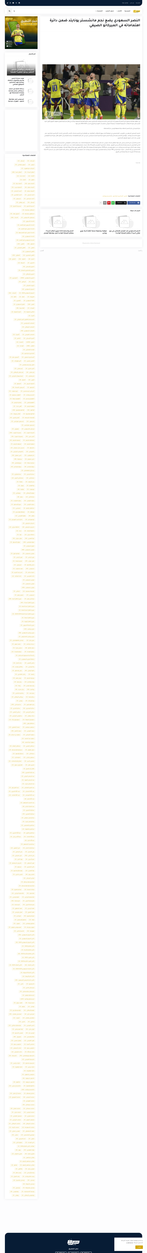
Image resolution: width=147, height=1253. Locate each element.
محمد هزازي (29, 1116)
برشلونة (18, 459)
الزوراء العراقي (29, 285)
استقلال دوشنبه (28, 210)
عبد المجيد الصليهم (27, 802)
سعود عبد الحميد (28, 738)
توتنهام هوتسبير (18, 512)
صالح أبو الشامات (15, 761)
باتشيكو (30, 448)
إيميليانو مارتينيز (28, 440)
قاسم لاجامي (19, 931)
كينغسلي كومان (28, 1018)
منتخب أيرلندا (14, 1127)
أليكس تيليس (29, 361)
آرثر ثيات (30, 161)
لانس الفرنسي (29, 1025)
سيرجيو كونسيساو (15, 750)
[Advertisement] (91, 48)
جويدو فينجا (17, 561)
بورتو (21, 485)
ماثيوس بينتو (29, 1048)
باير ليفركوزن (29, 455)
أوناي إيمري (14, 417)
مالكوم (16, 1082)
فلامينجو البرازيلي (28, 897)
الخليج (12, 259)
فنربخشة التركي (28, 904)
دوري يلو (30, 640)
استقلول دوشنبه (28, 213)
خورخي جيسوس (28, 583)
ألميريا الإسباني (29, 338)
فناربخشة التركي (28, 901)
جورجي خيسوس (28, 553)
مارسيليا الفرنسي (28, 1059)
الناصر (17, 338)
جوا (19, 534)
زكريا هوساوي (29, 704)
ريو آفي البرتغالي (17, 697)
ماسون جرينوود (28, 1078)
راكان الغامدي (20, 674)
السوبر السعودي (28, 289)
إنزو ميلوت (13, 391)
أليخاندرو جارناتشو (118, 196)
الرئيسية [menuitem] (127, 11)
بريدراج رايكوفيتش (28, 470)
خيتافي (17, 591)
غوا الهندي (30, 870)
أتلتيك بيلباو (29, 187)
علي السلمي (17, 851)
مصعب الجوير (29, 1120)
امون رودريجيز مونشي (27, 364)
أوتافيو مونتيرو (18, 410)
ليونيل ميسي (16, 1040)
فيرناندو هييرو (29, 916)
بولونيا (21, 489)
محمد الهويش (28, 1101)
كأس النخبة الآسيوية (27, 972)
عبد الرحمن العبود (28, 780)
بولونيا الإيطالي (29, 493)
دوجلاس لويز (29, 599)
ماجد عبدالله (29, 1052)
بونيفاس (16, 493)
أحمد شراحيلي (29, 198)
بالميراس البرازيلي (17, 451)
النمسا (20, 342)
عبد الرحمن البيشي (28, 776)
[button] (14, 11)
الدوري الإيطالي (28, 274)
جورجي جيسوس (28, 549)
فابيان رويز (30, 874)
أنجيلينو (17, 383)
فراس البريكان (29, 878)
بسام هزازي (16, 474)
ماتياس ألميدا (29, 1044)
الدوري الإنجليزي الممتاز (26, 270)
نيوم (18, 1150)
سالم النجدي (15, 708)
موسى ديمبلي (15, 1131)
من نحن (132, 3)
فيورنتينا (30, 931)
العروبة (31, 296)
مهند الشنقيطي (28, 1131)
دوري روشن (29, 629)
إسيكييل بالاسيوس (27, 217)
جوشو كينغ (15, 553)
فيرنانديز (17, 916)
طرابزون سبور (17, 765)
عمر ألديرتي (30, 859)
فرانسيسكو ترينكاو (27, 882)
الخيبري (31, 263)
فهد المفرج (29, 912)
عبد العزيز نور (14, 787)
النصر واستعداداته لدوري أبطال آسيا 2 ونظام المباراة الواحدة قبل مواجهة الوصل (58, 232)
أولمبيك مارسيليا (28, 417)
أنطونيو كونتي (29, 402)
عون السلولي (29, 863)
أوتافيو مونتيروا (28, 414)
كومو (22, 1006)
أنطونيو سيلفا (15, 398)
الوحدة (20, 346)
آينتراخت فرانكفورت (27, 168)
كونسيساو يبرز (15, 1010)
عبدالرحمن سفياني (28, 817)
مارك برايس (15, 1063)
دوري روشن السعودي (26, 632)
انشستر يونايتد (29, 395)
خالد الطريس (29, 576)
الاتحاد (14, 217)
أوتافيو (30, 410)
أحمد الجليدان (17, 191)
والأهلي (19, 1169)
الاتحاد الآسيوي (28, 221)
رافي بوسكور (17, 670)
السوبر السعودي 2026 (26, 293)
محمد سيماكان (28, 1104)
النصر (125, 196)
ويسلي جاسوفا (28, 1184)
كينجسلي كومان (15, 1014)
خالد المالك (16, 576)
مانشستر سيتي (15, 1086)
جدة (18, 531)
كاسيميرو (30, 984)
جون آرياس (30, 557)
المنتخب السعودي (27, 330)
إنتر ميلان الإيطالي (17, 372)
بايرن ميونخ (16, 455)
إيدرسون (30, 421)
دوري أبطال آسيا (15, 599)
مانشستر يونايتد (107, 196)
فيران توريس (17, 912)
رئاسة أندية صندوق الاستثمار (25, 655)
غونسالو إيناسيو (16, 870)
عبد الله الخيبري (14, 791)
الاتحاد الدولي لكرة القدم (26, 229)
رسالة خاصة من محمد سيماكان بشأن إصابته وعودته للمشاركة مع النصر (16, 92)
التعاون (16, 255)
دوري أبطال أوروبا (28, 621)
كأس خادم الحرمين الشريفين (24, 980)
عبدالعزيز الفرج (29, 833)
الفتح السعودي (19, 304)
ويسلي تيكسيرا (18, 1180)
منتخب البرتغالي (14, 1123)
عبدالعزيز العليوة (28, 829)
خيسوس (30, 595)
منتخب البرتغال (28, 1123)
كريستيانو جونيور (28, 995)
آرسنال (21, 161)
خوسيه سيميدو (28, 591)
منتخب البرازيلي (15, 1120)
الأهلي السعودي (28, 251)
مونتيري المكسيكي (27, 1135)
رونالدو (30, 689)
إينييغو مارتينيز (16, 444)
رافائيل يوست (18, 666)
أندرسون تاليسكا (18, 387)
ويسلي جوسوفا (28, 1187)
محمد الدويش (28, 1097)
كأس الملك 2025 (16, 965)
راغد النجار (17, 663)
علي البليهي (15, 848)
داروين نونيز (19, 595)
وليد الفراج (15, 1176)
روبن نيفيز (17, 678)
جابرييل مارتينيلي (28, 527)
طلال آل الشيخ (29, 768)
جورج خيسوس (29, 546)
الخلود (22, 259)
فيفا (31, 919)
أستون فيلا (14, 213)
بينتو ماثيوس (29, 504)
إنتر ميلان (30, 372)
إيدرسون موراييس (28, 425)
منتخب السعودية (28, 1127)
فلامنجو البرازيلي (18, 893)
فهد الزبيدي (29, 908)
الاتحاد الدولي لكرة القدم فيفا (25, 232)
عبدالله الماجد (29, 836)
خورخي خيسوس (28, 587)
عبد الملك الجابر (28, 806)
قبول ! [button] (139, 1247)
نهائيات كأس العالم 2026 (26, 1146)
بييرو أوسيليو (16, 504)
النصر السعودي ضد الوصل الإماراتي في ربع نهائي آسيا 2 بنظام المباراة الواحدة (124, 232)
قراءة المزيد (129, 1243)
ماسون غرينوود (28, 1082)
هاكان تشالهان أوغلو (27, 1165)
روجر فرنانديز (29, 682)
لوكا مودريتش (17, 1029)
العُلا (13, 296)
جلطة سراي (29, 534)
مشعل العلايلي (16, 1116)
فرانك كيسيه (29, 889)
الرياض (22, 281)
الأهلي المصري (28, 255)
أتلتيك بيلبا (17, 183)
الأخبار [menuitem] (120, 11)
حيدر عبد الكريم (17, 572)
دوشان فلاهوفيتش (16, 640)
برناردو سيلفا (29, 463)
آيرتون (31, 164)
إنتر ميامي (18, 368)
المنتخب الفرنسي (28, 334)
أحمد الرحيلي (29, 195)
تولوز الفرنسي (20, 515)
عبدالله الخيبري (15, 833)
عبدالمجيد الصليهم (27, 844)
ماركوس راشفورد (28, 1074)
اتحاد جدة (21, 176)
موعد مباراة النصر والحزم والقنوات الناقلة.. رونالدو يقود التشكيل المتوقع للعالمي (15, 81)
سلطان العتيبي (28, 746)
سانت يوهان (29, 716)
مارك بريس (29, 1067)
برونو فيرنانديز (16, 466)
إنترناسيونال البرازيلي (16, 376)
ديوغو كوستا (16, 651)
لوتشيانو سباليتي (15, 1025)
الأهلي (20, 244)
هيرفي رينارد (29, 1169)
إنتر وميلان (30, 376)
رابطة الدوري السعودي (26, 659)
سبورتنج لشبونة (28, 719)
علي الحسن (29, 851)
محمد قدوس (29, 1112)
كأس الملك (29, 965)
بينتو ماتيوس (29, 500)
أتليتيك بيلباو (29, 191)
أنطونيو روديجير (28, 398)
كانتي (20, 984)
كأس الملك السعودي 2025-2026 (23, 969)
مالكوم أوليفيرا (29, 1086)
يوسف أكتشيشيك (28, 1191)
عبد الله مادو (29, 799)
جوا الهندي (29, 538)
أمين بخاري (30, 368)
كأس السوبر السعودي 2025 (25, 942)
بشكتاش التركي (17, 478)
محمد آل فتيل (15, 1093)
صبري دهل (30, 765)
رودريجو (17, 682)
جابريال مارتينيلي (28, 523)
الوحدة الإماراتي (28, 349)
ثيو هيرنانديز (30, 519)
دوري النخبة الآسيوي (27, 625)
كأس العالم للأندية (28, 950)
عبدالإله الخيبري (28, 810)
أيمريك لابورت (29, 432)
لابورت (16, 1018)
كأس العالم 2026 (28, 946)
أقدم (42, 251)
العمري (17, 300)
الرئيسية (138, 3)
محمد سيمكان (28, 1108)
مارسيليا (13, 1055)
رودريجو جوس (29, 685)
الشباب (12, 293)
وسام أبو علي (29, 1172)
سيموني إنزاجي (29, 757)
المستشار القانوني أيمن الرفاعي (24, 319)
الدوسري (13, 278)
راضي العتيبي (29, 663)
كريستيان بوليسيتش (27, 991)
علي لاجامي (29, 855)
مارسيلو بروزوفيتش (27, 1055)
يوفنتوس (14, 1191)
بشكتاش (30, 478)
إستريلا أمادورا (16, 206)
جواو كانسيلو (15, 542)
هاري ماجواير (17, 1153)
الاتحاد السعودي (28, 236)
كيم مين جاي (29, 1014)
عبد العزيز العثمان (28, 787)
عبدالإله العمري (28, 814)
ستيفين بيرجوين (28, 727)
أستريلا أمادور (29, 206)
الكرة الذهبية (16, 312)
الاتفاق (30, 244)
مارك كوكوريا (17, 1067)
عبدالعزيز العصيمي (27, 825)
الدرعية (21, 263)
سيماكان (30, 753)
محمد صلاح (15, 1108)
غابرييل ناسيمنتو (15, 863)
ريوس (19, 700)
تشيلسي (16, 508)
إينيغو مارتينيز (29, 444)
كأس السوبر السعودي (26, 935)
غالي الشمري (29, 867)
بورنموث (30, 489)
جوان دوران (17, 538)
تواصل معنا (125, 3)
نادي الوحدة (29, 1142)
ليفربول (17, 1036)
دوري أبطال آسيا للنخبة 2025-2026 (23, 614)
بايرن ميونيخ (29, 459)
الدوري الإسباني (28, 266)
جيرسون (17, 565)
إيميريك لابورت (17, 436)
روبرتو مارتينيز (29, 678)
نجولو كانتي (17, 1142)
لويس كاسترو (17, 1033)
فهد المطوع (17, 908)
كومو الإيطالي (29, 1010)
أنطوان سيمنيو (15, 395)
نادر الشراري (20, 1138)
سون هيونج (29, 750)
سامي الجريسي (28, 712)
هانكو (14, 1165)
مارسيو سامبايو (28, 1063)
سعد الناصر (16, 731)
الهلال (30, 346)
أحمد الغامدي (17, 195)
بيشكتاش (30, 497)
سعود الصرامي (28, 734)
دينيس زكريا (17, 648)
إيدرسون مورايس (17, 421)
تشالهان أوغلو (29, 508)
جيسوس (30, 568)
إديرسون (17, 198)
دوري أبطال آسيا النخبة (26, 606)
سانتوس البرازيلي (16, 716)
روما (18, 685)
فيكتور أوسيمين (20, 919)
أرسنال (31, 202)
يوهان (16, 1195)
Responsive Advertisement (91, 243)
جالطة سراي (14, 527)
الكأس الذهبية (29, 312)
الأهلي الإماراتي (20, 247)
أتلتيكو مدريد (17, 187)
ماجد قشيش (17, 1052)
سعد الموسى (29, 731)
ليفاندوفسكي (29, 1036)
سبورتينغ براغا (14, 719)
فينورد (17, 923)
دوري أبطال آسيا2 (28, 617)
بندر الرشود (30, 481)
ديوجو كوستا (29, 651)
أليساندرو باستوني (28, 357)
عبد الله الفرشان (28, 795)
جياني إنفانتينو (29, 565)
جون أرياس (18, 557)
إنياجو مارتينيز (16, 402)
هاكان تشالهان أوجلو (27, 1161)
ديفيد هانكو (29, 648)
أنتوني (31, 380)
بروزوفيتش (16, 463)
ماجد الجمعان (16, 1048)
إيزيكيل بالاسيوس (28, 429)
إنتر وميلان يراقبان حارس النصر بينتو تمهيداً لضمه (22, 71)
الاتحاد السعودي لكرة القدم (25, 240)
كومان (31, 1006)
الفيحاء (31, 308)
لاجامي (31, 1021)
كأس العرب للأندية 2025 (26, 961)
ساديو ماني (16, 704)
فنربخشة (15, 901)
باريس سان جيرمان (17, 448)
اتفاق (31, 179)
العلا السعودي (29, 300)
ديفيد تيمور (16, 644)
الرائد (31, 281)
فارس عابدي (17, 874)
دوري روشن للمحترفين (26, 636)
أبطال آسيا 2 (29, 172)
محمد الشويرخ (14, 1097)
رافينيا (31, 674)
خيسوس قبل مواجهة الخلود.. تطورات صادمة (16, 100)
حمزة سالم (30, 572)
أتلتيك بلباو (29, 183)
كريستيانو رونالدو (27, 999)
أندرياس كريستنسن (27, 391)
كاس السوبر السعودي (26, 938)
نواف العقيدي (29, 1150)
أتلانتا (23, 179)
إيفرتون (15, 429)
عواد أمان (18, 859)
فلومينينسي (14, 897)
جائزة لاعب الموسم (15, 519)
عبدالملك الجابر (28, 848)
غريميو (18, 867)
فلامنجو (30, 893)
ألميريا (16, 334)
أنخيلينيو (30, 387)
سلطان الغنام (15, 746)
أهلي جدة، (17, 406)
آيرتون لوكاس (20, 164)
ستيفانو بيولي (28, 723)
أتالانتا (31, 176)
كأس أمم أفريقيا (28, 976)
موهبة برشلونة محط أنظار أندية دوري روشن (93, 232)
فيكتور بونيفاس (28, 923)
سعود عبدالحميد (28, 742)
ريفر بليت (30, 693)
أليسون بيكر (14, 357)
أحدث (139, 251)
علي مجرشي (17, 855)
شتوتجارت (16, 757)
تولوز (31, 515)
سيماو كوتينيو (18, 753)
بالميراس (30, 451)
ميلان (15, 1135)
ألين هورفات (16, 361)
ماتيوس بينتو (16, 1044)
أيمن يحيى (30, 436)
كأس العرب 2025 (28, 957)
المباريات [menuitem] (100, 11)
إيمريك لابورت (15, 432)
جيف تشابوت (18, 568)
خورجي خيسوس (28, 580)
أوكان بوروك (15, 414)
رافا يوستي (30, 666)
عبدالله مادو (29, 840)
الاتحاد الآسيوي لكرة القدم (26, 225)
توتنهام (31, 512)
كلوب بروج (18, 1002)
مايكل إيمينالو (29, 1093)
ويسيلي (16, 1187)
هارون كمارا (29, 1153)
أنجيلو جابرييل (29, 383)
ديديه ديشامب (29, 644)
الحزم (31, 259)
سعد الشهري (14, 727)
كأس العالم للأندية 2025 (26, 953)
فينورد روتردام (29, 927)
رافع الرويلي (29, 670)
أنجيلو (22, 380)
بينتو (20, 497)
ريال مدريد (19, 689)
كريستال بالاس (28, 987)
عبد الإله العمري (28, 772)
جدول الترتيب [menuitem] (109, 11)
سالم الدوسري (28, 708)
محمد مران (16, 1112)
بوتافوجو (30, 485)
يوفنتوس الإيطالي (28, 1195)
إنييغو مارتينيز (29, 406)
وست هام (17, 1172)
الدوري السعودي (27, 278)
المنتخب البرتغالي (28, 327)
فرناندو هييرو (16, 889)
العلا (21, 296)
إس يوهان (20, 202)
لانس (22, 1021)
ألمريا (31, 315)
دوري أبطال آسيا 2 (27, 602)
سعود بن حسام (14, 734)
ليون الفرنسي (29, 1040)
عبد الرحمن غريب (28, 784)
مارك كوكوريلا (29, 1070)
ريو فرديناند (30, 700)
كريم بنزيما (30, 1002)
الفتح (31, 304)
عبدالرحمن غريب (28, 821)
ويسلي (31, 1180)
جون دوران (29, 561)
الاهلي (31, 247)
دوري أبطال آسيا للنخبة (26, 610)
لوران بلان (30, 1029)
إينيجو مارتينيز (15, 440)
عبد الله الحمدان (28, 791)
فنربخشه (16, 904)
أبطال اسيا (17, 172)
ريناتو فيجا (30, 697)
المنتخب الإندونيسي (27, 323)
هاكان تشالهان (28, 1157)
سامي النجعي (15, 712)
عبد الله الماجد (14, 795)
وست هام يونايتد (28, 1176)
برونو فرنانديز (29, 466)
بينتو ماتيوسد (16, 500)
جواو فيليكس (28, 542)
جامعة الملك (29, 531)
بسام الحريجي (29, 474)
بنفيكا (19, 481)
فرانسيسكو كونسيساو (26, 885)
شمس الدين (29, 761)
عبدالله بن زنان (16, 836)
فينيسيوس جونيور (15, 927)
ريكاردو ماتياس (18, 693)
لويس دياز (30, 1033)
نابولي (31, 1138)
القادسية (20, 308)
